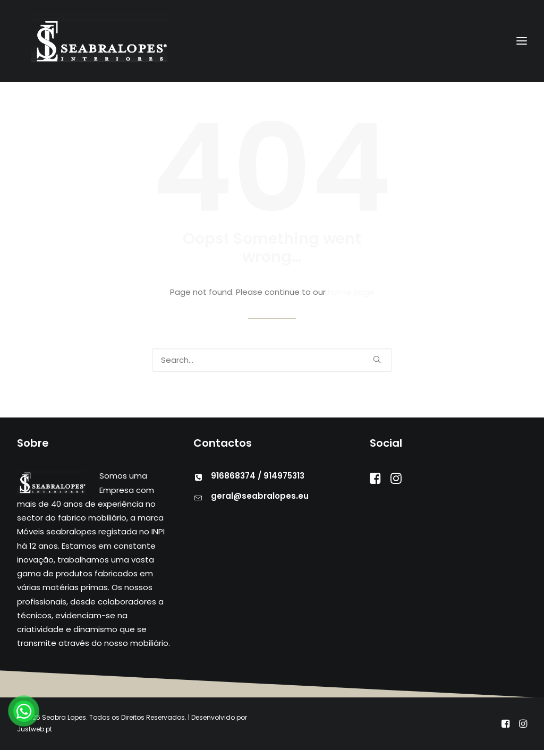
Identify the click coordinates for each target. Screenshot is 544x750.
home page (351, 291)
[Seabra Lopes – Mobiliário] (87, 40)
